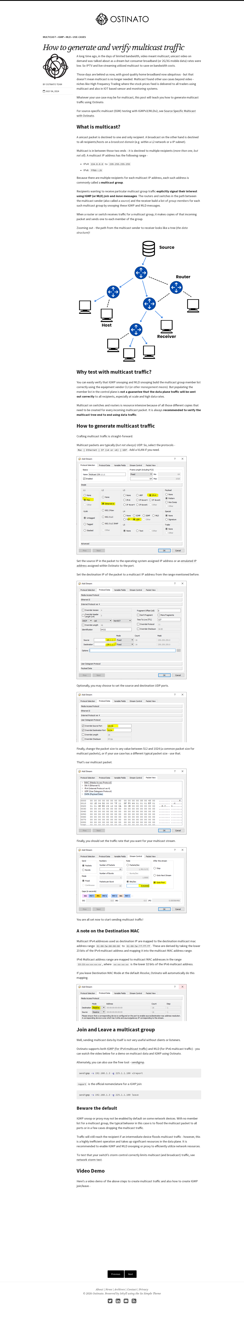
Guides (138, 4)
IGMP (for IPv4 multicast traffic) (127, 1049)
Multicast (49, 37)
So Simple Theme (150, 1293)
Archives (119, 1289)
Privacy (143, 1289)
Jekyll (123, 1293)
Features (106, 4)
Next (130, 1274)
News (108, 1289)
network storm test (89, 1160)
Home (95, 4)
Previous (115, 1274)
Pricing (118, 4)
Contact (132, 1289)
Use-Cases (79, 37)
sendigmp (137, 1062)
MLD (68, 37)
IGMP (61, 37)
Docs (128, 4)
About (149, 4)
